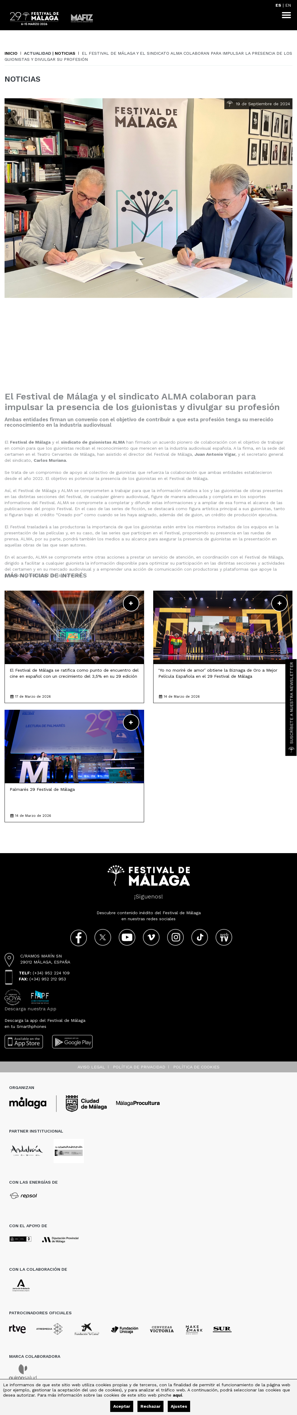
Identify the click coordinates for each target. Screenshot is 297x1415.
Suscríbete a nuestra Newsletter (292, 707)
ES (278, 5)
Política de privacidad (139, 1067)
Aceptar (121, 1406)
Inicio (11, 53)
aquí (177, 1395)
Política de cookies (196, 1067)
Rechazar (150, 1406)
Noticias (65, 53)
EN (288, 5)
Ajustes (179, 1406)
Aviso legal (91, 1067)
